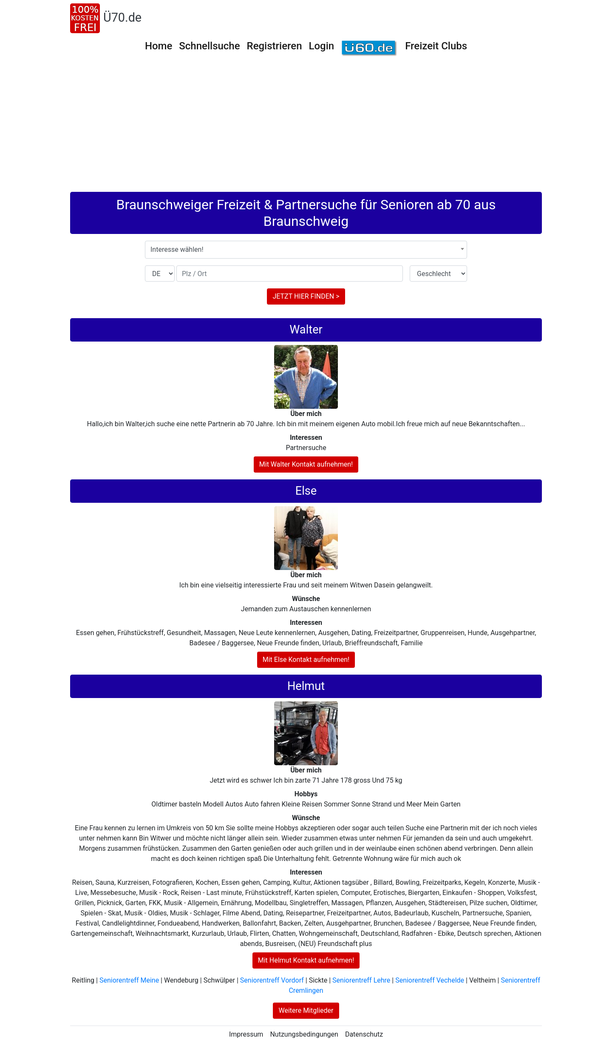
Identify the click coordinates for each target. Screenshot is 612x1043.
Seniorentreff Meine (129, 980)
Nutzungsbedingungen (304, 1034)
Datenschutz (364, 1034)
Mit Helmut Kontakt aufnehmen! (306, 960)
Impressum (246, 1034)
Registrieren (274, 46)
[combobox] (306, 250)
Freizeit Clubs (436, 46)
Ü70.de (122, 17)
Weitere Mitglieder (305, 1010)
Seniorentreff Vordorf (272, 980)
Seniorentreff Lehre (361, 980)
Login (321, 46)
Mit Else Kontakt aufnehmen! (306, 659)
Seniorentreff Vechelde (429, 980)
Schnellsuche (209, 46)
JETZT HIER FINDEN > (305, 296)
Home (158, 46)
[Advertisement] (306, 128)
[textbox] (306, 249)
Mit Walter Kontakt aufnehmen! (306, 464)
